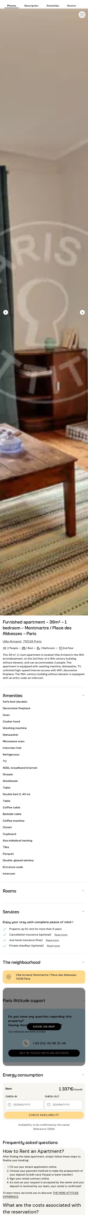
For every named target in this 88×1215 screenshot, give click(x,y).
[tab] (11, 4)
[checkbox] (82, 14)
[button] (44, 695)
